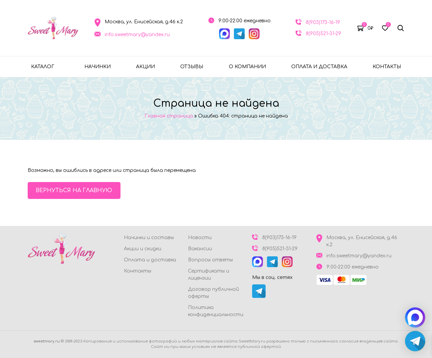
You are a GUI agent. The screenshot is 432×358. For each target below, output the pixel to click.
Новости (200, 237)
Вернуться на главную (74, 190)
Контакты (387, 66)
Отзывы (191, 66)
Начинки (97, 66)
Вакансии (200, 248)
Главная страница (168, 116)
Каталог (42, 66)
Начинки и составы (149, 237)
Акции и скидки (142, 248)
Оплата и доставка (319, 66)
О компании (247, 66)
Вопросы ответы (210, 259)
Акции (145, 66)
